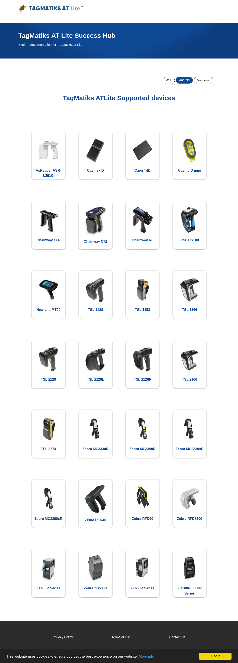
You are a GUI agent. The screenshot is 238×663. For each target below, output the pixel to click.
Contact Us (177, 637)
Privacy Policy (63, 637)
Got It (215, 656)
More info (146, 656)
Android (184, 80)
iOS (168, 80)
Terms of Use (120, 637)
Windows (203, 80)
